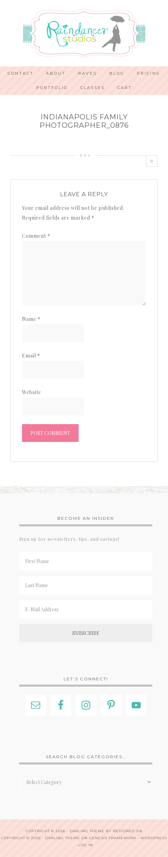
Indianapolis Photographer (84, 33)
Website (31, 392)
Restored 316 (128, 831)
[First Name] (85, 561)
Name (31, 319)
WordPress (153, 838)
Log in (85, 845)
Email (31, 355)
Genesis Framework (112, 838)
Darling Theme (62, 838)
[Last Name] (85, 585)
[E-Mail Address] (85, 609)
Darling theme (87, 831)
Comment (36, 235)
